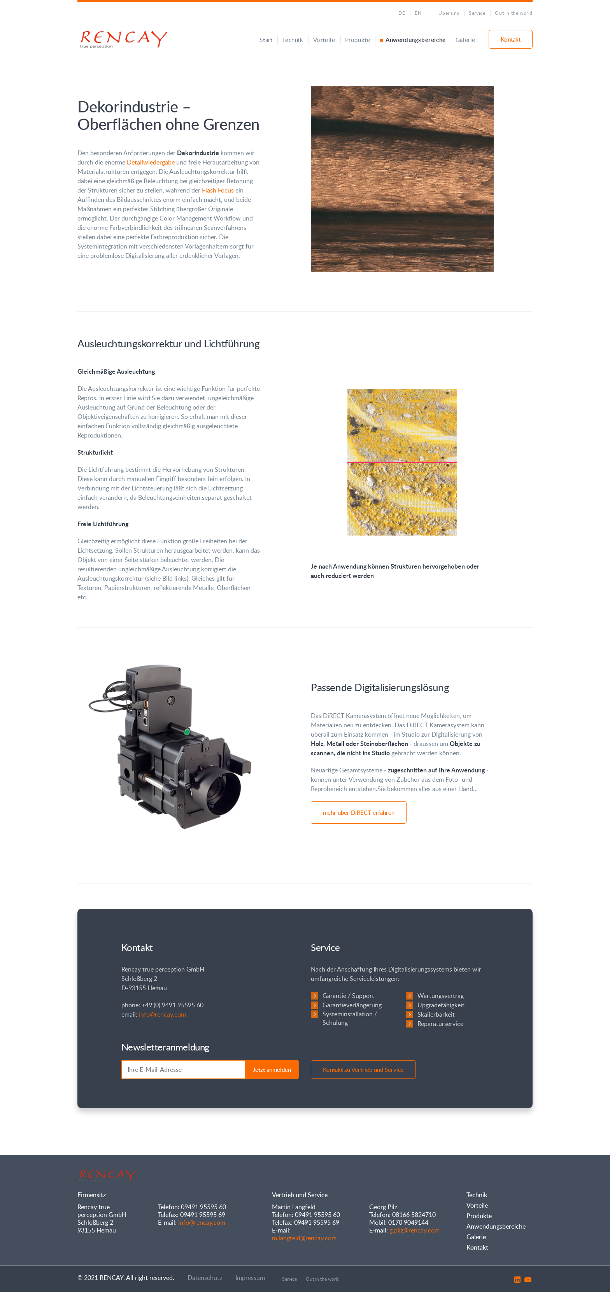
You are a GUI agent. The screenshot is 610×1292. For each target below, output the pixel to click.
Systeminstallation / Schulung (350, 1018)
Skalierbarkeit (436, 1014)
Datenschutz (205, 1277)
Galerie (465, 40)
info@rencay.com (162, 1014)
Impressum (250, 1277)
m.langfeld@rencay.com (304, 1238)
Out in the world (514, 13)
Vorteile (324, 40)
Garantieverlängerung (352, 1005)
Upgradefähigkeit (441, 1005)
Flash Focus (218, 190)
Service (477, 13)
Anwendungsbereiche (416, 40)
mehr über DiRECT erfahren (358, 812)
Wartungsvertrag (440, 995)
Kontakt (511, 39)
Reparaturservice (440, 1023)
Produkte (357, 40)
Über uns (448, 13)
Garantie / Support (348, 995)
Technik (292, 40)
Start (265, 40)
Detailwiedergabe (151, 162)
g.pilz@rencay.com (414, 1230)
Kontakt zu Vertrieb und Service (363, 1069)
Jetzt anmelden (272, 1069)
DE (401, 13)
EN (418, 13)
